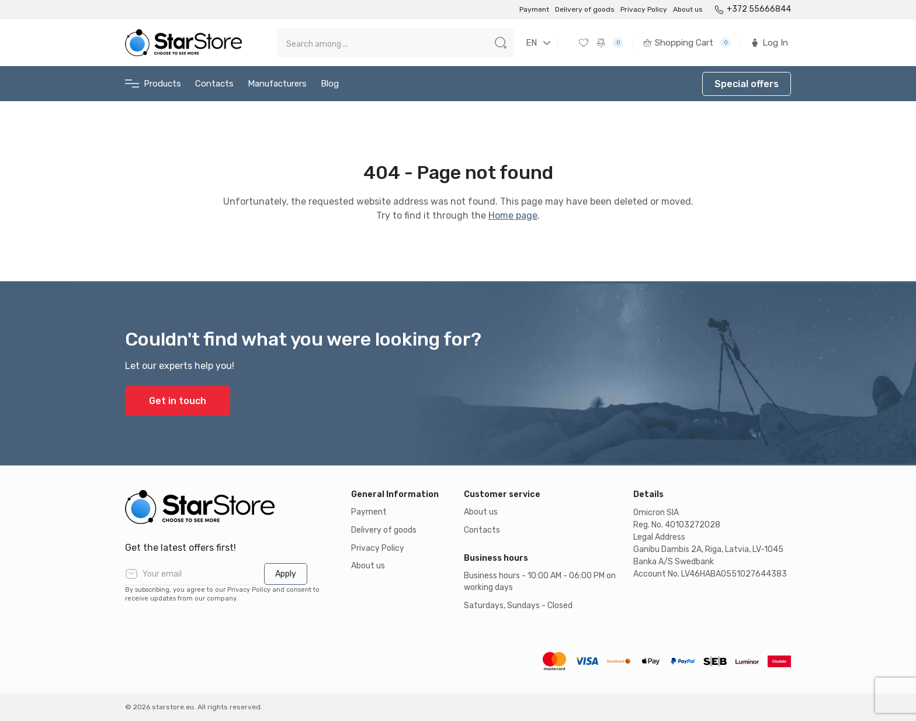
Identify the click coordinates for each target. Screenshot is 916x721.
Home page (512, 215)
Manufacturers (277, 83)
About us (688, 9)
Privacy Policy (643, 9)
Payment (534, 9)
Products (153, 84)
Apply (285, 574)
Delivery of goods (585, 9)
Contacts (214, 83)
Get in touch (177, 400)
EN (531, 42)
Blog (330, 83)
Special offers (746, 83)
